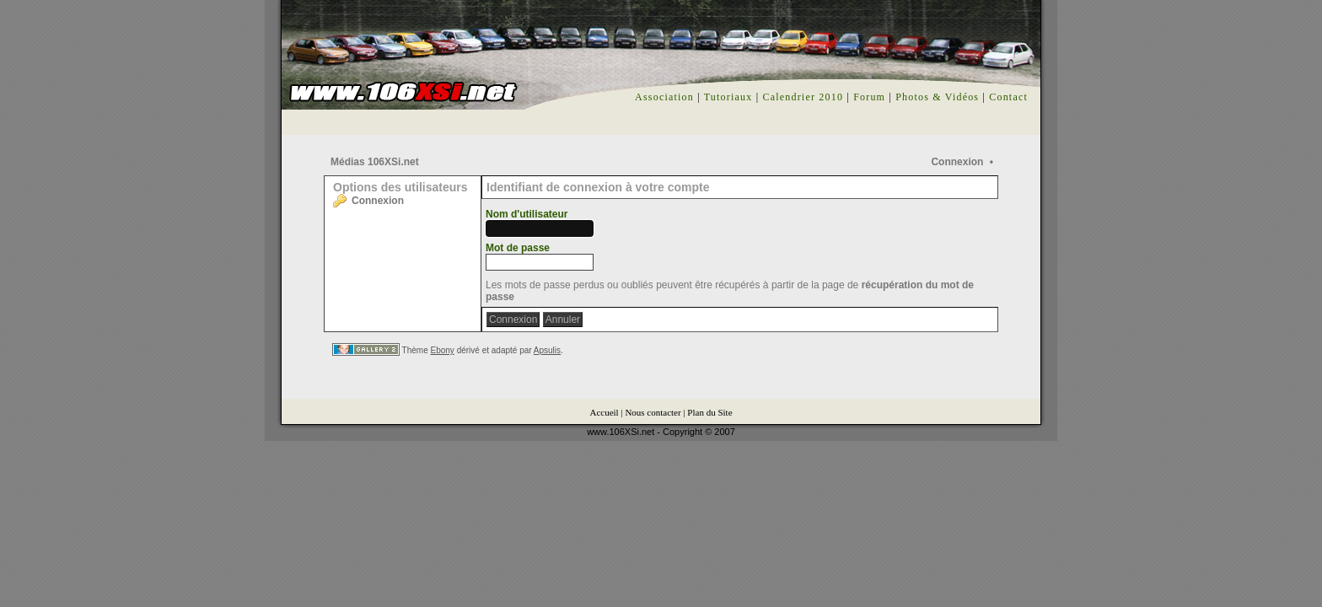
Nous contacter (652, 412)
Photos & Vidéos (937, 97)
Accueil (603, 412)
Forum (869, 97)
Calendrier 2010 (802, 97)
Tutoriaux (728, 97)
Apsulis (547, 350)
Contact (1008, 97)
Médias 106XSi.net (374, 162)
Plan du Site (709, 412)
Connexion (957, 162)
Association (664, 97)
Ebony (442, 350)
